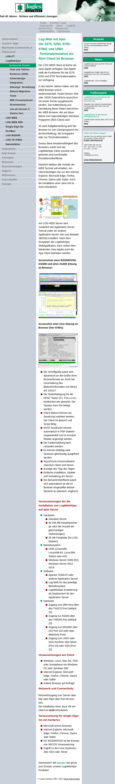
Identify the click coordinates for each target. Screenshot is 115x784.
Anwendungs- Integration (18, 80)
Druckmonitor (18, 104)
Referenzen (8, 175)
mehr (86, 49)
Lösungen (8, 157)
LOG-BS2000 (13, 135)
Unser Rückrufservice (93, 160)
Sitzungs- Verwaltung (22, 87)
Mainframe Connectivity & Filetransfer (17, 50)
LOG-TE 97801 (14, 140)
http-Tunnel (9, 153)
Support (7, 171)
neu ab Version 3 (20, 109)
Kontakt (6, 184)
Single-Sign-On (14, 126)
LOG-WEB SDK (14, 122)
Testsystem (61, 28)
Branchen (7, 162)
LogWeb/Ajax (13, 61)
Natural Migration (20, 91)
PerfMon (10, 131)
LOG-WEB (11, 118)
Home (43, 23)
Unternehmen (10, 39)
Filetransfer (46, 25)
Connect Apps (58, 23)
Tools (13, 96)
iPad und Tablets (20, 69)
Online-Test (16, 113)
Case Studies (10, 179)
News (59, 25)
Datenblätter (47, 31)
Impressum (63, 31)
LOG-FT (10, 56)
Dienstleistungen (12, 166)
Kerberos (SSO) (19, 74)
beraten (61, 762)
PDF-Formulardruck (21, 100)
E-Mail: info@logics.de (93, 140)
